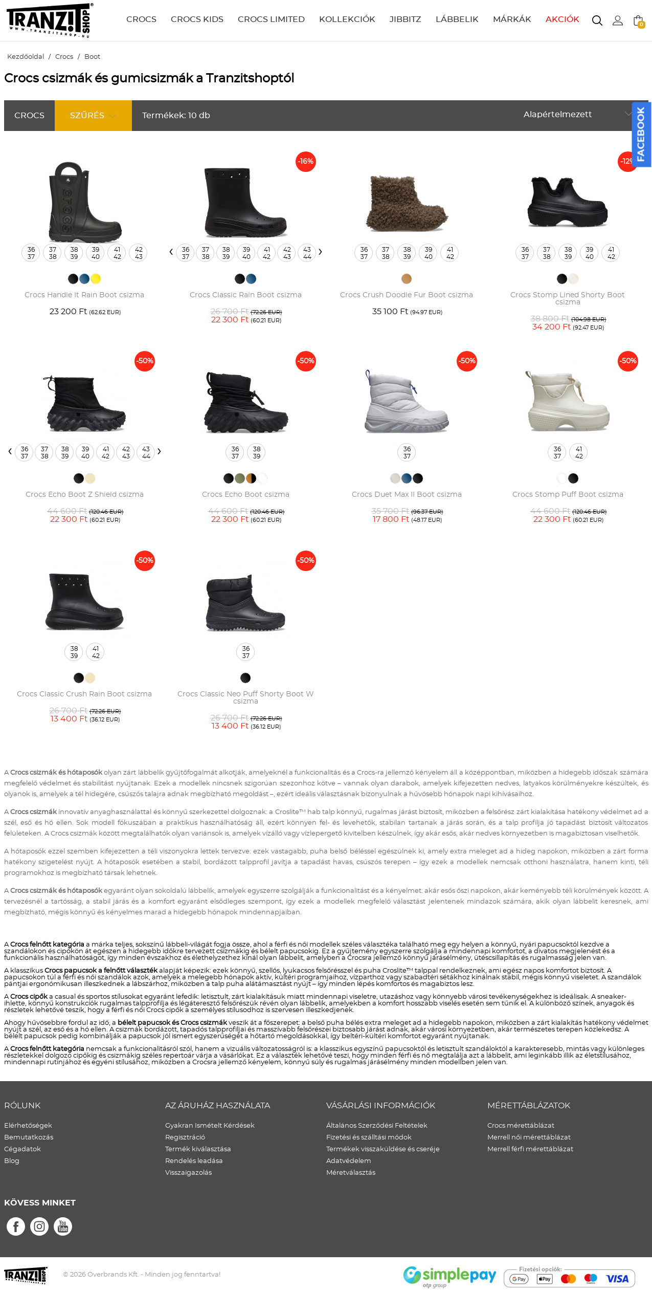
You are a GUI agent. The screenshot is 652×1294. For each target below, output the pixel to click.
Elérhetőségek (28, 1126)
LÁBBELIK (457, 19)
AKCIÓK (562, 19)
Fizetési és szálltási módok (369, 1137)
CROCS (141, 19)
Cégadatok (22, 1149)
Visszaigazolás (188, 1173)
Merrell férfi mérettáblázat (530, 1149)
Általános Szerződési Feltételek (377, 1126)
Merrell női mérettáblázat (529, 1137)
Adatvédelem (348, 1161)
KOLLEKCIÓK (347, 19)
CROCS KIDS (197, 19)
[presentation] (171, 251)
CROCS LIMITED (271, 19)
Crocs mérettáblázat (520, 1126)
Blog (11, 1161)
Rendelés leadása (194, 1161)
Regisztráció (185, 1137)
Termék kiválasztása (198, 1149)
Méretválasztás (350, 1173)
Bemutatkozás (28, 1137)
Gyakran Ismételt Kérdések (210, 1126)
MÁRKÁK (512, 19)
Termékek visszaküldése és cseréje (383, 1149)
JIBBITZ (405, 19)
